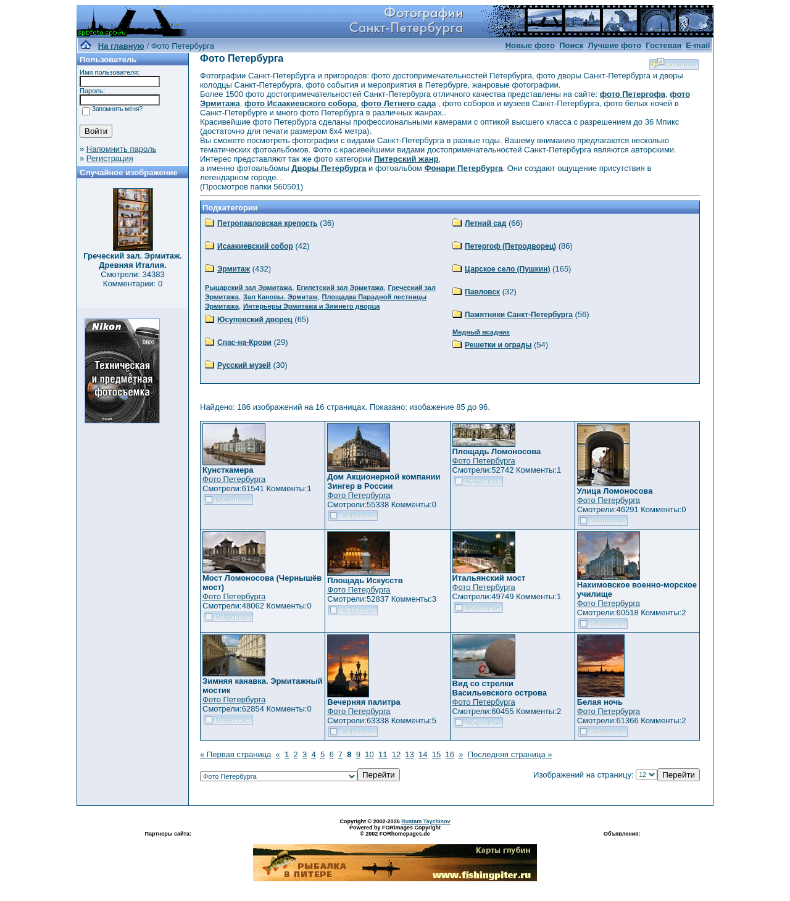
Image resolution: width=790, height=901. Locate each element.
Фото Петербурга (233, 479)
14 (422, 754)
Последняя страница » (510, 754)
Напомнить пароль (121, 149)
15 (436, 754)
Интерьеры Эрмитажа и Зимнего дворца (311, 306)
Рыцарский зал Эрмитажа (248, 287)
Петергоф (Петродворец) (510, 246)
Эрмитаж (233, 269)
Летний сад (485, 223)
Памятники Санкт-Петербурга (519, 314)
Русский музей (244, 365)
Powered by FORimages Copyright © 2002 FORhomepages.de (395, 830)
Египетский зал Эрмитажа (339, 287)
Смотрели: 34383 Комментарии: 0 (132, 279)
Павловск (482, 292)
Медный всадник (481, 332)
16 (449, 754)
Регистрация (109, 158)
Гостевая (663, 45)
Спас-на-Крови (244, 342)
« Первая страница (235, 754)
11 (382, 754)
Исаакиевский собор (255, 246)
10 (369, 754)
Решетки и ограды (498, 345)
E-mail (698, 45)
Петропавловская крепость (267, 223)
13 (409, 754)
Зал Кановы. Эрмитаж (280, 297)
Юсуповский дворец (255, 319)
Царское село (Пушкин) (507, 269)
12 (396, 754)
